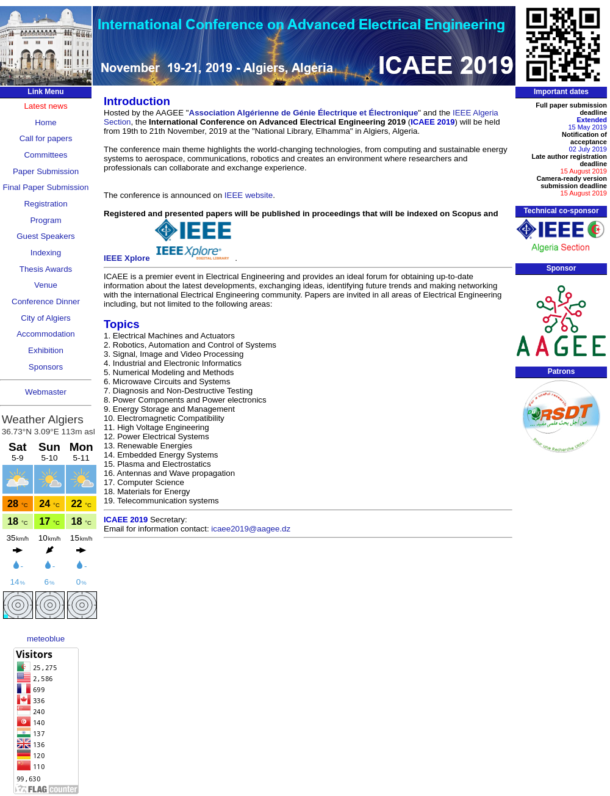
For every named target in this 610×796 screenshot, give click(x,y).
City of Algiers (45, 318)
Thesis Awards (46, 269)
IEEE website (248, 195)
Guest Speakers (45, 236)
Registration (45, 203)
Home (46, 122)
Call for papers (46, 138)
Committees (45, 154)
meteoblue (46, 638)
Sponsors (46, 366)
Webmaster (45, 391)
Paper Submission (46, 171)
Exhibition (45, 350)
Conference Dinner (46, 301)
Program (45, 220)
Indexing (45, 252)
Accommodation (45, 333)
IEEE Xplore (169, 258)
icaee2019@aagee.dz (250, 528)
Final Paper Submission (46, 187)
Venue (45, 285)
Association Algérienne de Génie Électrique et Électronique (303, 112)
